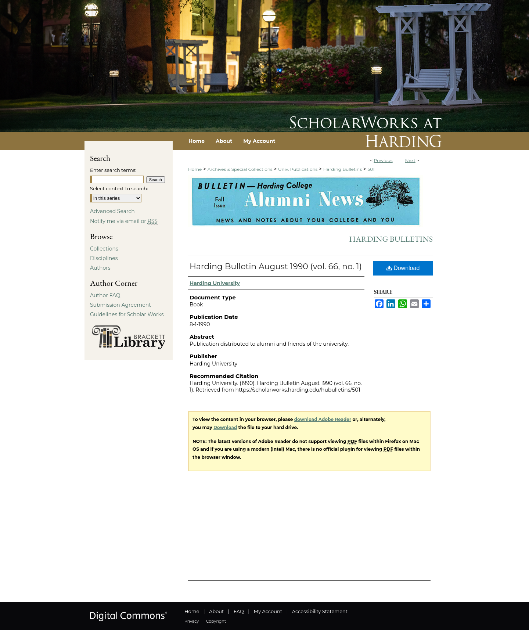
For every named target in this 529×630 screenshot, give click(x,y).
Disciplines (104, 258)
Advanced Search (112, 211)
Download (403, 268)
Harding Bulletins (342, 169)
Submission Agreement (120, 305)
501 (370, 169)
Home (195, 169)
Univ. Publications (297, 169)
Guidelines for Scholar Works (127, 314)
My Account (268, 611)
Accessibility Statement (320, 611)
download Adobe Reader (322, 419)
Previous (383, 160)
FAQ (239, 611)
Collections (104, 248)
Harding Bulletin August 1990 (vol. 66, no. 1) (276, 266)
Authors (100, 267)
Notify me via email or (124, 221)
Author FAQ (105, 295)
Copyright (216, 621)
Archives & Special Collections (240, 169)
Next (410, 160)
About (216, 611)
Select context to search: (119, 188)
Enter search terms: (113, 170)
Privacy (191, 621)
